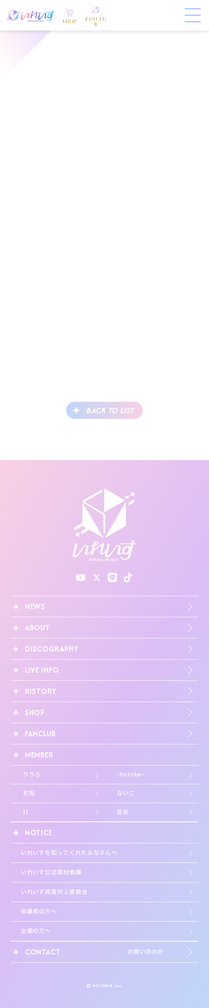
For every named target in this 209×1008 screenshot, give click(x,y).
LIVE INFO (42, 670)
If (26, 812)
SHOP (35, 712)
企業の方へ (36, 931)
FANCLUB (40, 733)
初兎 (29, 793)
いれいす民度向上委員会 (54, 892)
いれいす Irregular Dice (30, 15)
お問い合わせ (145, 952)
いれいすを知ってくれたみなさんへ (69, 853)
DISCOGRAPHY (51, 648)
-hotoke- (131, 774)
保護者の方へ (39, 911)
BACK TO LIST (111, 410)
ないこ (126, 793)
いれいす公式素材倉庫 (51, 872)
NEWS (35, 606)
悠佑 (123, 812)
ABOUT (38, 627)
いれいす (104, 525)
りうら (32, 774)
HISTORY (40, 691)
